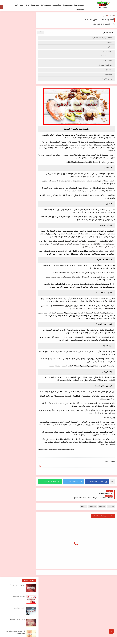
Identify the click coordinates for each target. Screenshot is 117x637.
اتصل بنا (49, 2)
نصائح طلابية (56, 5)
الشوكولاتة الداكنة (106, 61)
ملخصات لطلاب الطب (78, 2)
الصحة (111, 16)
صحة (21, 5)
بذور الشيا (109, 70)
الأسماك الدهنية (106, 56)
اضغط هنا (69, 589)
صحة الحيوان (80, 9)
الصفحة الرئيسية (108, 613)
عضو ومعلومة (68, 5)
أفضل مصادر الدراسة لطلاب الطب (95, 589)
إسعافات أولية (46, 5)
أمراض (27, 5)
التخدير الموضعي (19, 44)
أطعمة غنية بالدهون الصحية (102, 38)
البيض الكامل (108, 52)
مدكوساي (98, 634)
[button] (97, 490)
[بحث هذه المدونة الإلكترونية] (22, 590)
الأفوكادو (109, 43)
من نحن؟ (55, 2)
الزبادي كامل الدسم (106, 79)
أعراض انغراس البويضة (17, 21)
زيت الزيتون (109, 75)
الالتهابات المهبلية (19, 33)
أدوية (16, 5)
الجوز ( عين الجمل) (106, 65)
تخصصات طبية (79, 5)
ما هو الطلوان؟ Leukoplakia (16, 56)
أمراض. (92, 510)
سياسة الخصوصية (65, 2)
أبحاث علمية (35, 5)
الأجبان (110, 47)
